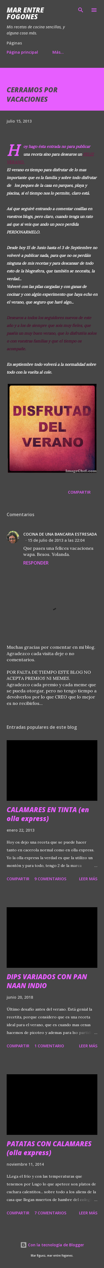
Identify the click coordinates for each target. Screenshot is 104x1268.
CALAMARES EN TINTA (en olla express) (48, 814)
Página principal (22, 52)
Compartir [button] (79, 492)
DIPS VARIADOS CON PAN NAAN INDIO (47, 981)
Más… (58, 52)
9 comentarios (50, 878)
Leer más (88, 878)
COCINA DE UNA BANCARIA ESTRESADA (60, 534)
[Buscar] (80, 10)
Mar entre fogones (25, 13)
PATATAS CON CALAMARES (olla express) (49, 1148)
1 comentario (49, 1045)
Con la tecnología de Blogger (52, 1244)
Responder (36, 563)
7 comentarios (50, 1212)
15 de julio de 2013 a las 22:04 (56, 540)
